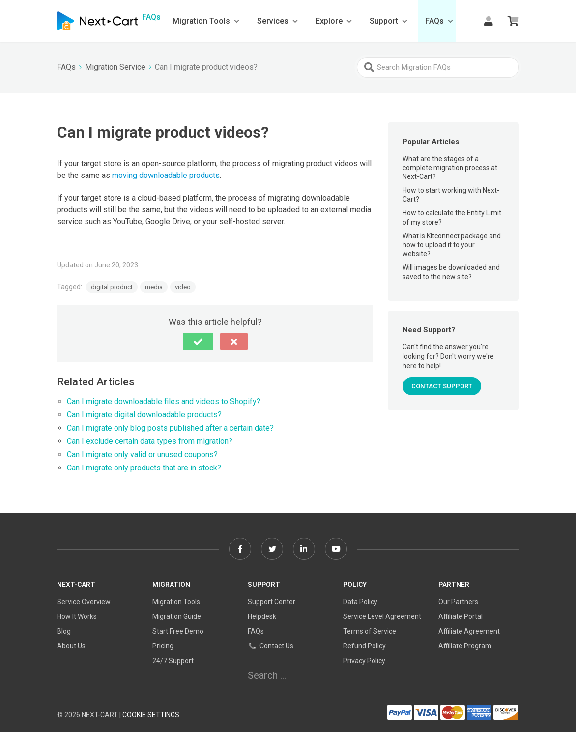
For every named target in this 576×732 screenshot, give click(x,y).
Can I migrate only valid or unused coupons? (142, 454)
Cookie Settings (150, 715)
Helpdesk (262, 616)
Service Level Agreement (382, 616)
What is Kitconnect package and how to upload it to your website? (452, 245)
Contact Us (270, 646)
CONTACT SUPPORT (441, 386)
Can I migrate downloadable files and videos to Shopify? (163, 401)
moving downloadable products (166, 175)
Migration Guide (176, 616)
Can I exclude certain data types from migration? (149, 441)
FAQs (434, 21)
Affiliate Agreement (469, 631)
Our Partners (458, 602)
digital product (112, 287)
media (154, 287)
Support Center (271, 602)
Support (384, 21)
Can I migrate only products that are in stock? (144, 467)
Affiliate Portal (460, 616)
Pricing (162, 646)
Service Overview (84, 602)
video (183, 287)
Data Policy (360, 602)
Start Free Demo (177, 631)
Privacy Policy (364, 661)
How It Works (77, 616)
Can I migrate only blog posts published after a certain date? (170, 428)
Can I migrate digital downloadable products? (144, 414)
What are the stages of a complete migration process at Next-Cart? (450, 167)
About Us (71, 646)
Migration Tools (201, 21)
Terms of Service (369, 631)
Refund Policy (364, 646)
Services (272, 21)
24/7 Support (173, 661)
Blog (64, 631)
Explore (329, 21)
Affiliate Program (464, 646)
